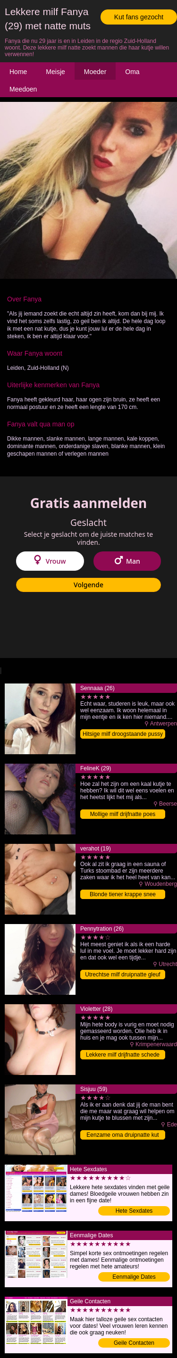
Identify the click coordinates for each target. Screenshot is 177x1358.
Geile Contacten (134, 1343)
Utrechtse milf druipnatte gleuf (122, 974)
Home (18, 71)
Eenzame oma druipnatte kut (122, 1135)
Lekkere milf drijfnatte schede (123, 1054)
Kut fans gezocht (138, 17)
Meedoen (23, 89)
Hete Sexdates (134, 1211)
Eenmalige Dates (133, 1277)
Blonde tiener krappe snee (123, 894)
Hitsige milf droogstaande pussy (123, 734)
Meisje (55, 71)
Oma (132, 71)
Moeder (95, 71)
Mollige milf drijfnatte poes (123, 814)
